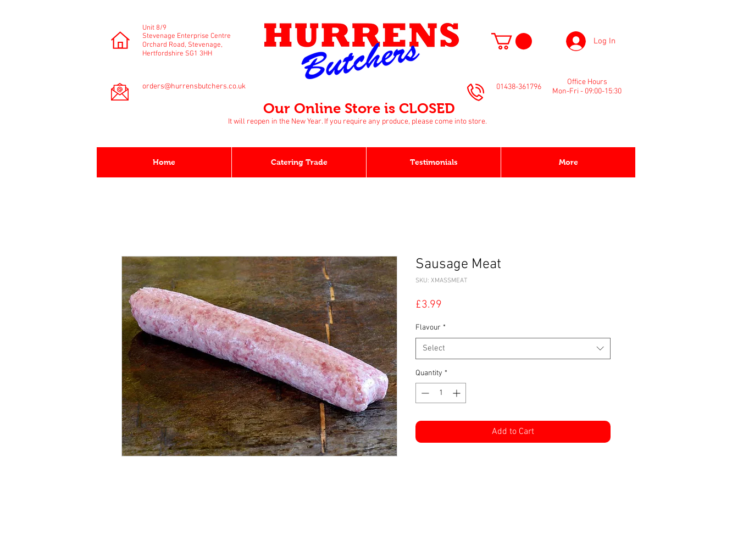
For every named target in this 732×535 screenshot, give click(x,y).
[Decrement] (424, 393)
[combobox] (513, 348)
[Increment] (457, 393)
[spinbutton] (441, 393)
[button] (511, 41)
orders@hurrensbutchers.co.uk (194, 86)
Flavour (430, 327)
